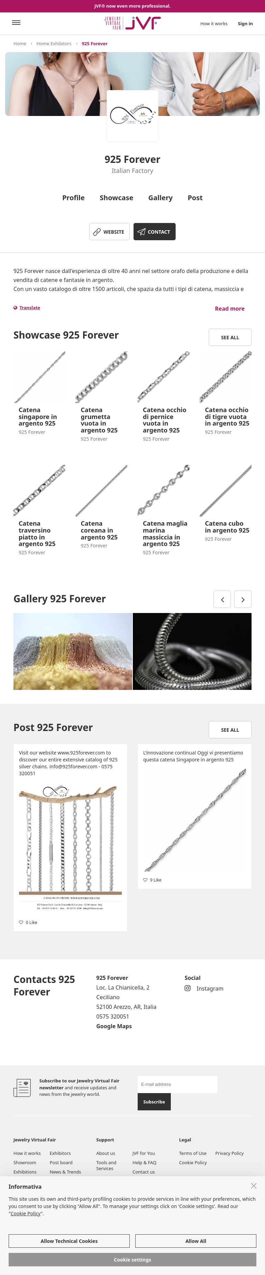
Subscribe (154, 1102)
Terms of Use (193, 1153)
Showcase (117, 197)
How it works (214, 23)
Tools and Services (106, 1165)
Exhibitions (25, 1172)
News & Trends (65, 1172)
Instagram (204, 988)
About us (105, 1153)
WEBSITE (114, 231)
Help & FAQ (144, 1162)
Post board (61, 1162)
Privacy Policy (229, 1153)
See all (230, 337)
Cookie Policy (193, 1162)
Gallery (160, 197)
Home (19, 43)
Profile (73, 197)
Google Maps (114, 1026)
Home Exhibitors (54, 43)
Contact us (143, 1172)
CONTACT (159, 231)
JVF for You (143, 1153)
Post (195, 197)
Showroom (24, 1162)
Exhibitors (60, 1153)
